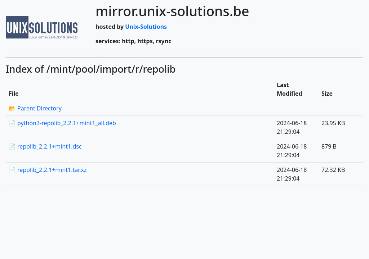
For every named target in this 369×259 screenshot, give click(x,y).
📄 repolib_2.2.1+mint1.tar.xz (48, 170)
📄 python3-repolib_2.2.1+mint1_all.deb (62, 123)
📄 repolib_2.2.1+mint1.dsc (45, 146)
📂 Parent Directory (35, 108)
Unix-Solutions (146, 27)
